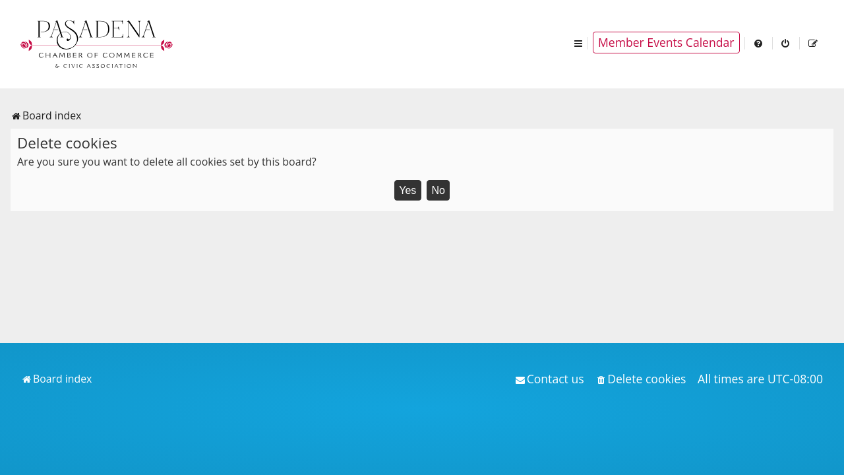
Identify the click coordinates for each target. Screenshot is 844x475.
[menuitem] (758, 42)
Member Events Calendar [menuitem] (666, 42)
